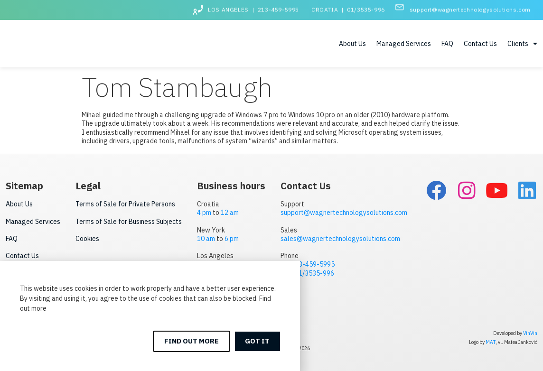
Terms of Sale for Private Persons (125, 203)
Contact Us (480, 43)
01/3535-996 (314, 273)
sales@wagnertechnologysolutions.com (340, 238)
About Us (352, 43)
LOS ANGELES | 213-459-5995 (253, 7)
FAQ (447, 43)
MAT (491, 341)
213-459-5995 (313, 264)
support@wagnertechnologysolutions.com (470, 7)
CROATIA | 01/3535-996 (348, 7)
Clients (522, 43)
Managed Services (403, 43)
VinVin (530, 332)
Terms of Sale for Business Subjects (128, 221)
